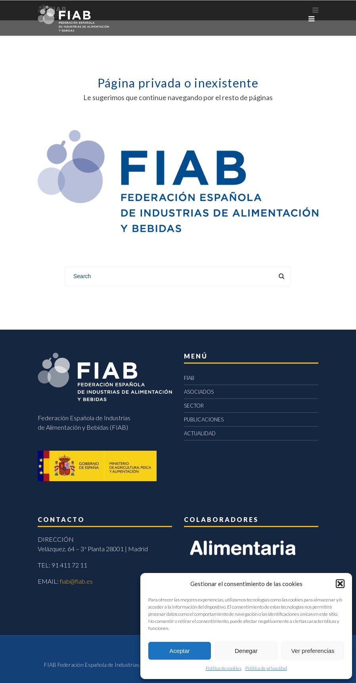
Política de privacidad (266, 668)
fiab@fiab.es (76, 581)
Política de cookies (223, 668)
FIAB (189, 378)
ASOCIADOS (199, 392)
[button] (340, 584)
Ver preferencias (312, 650)
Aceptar (179, 650)
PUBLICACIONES (204, 419)
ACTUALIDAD (200, 433)
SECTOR (194, 405)
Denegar (246, 650)
